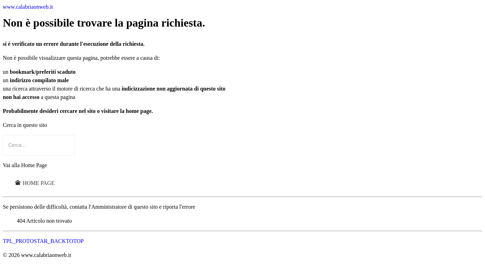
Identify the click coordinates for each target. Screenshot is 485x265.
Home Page (34, 183)
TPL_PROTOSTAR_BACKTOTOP (43, 241)
